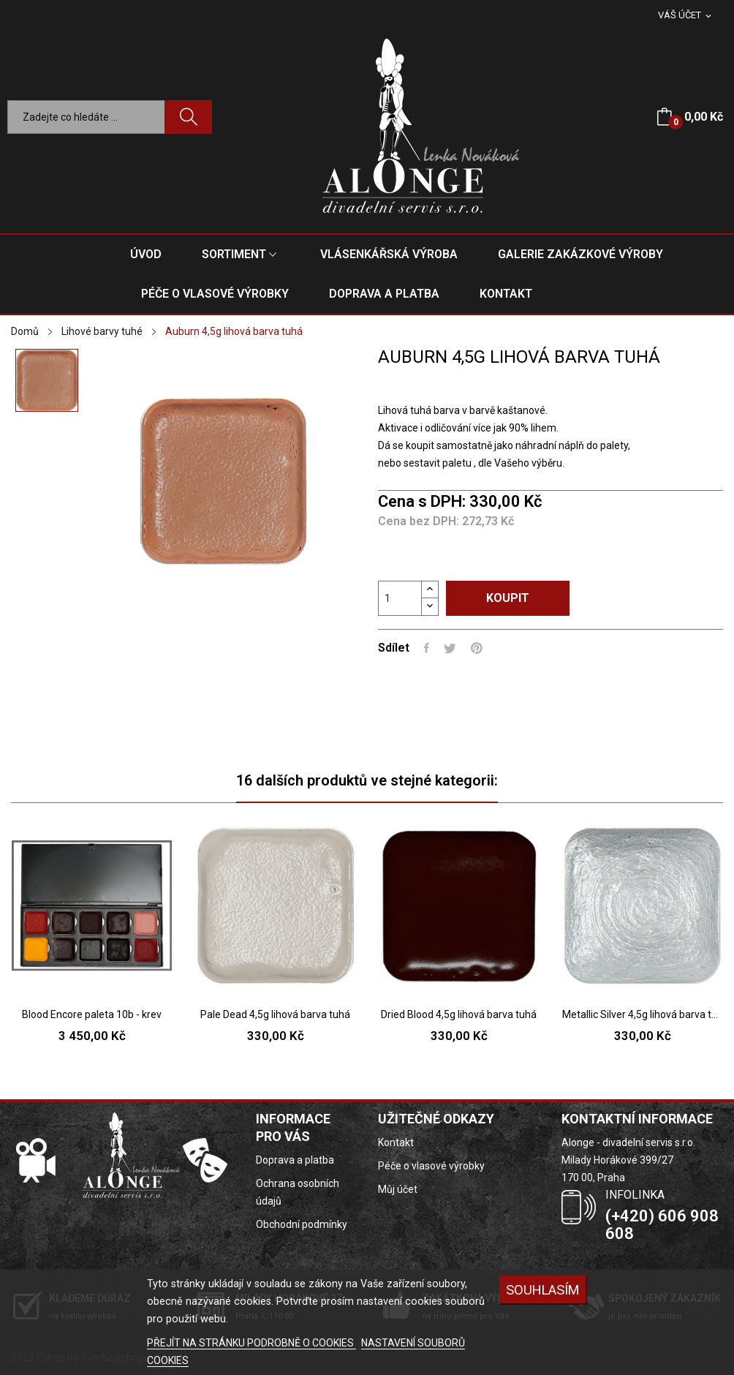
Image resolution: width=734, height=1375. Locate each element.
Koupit (507, 598)
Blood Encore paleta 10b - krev (92, 1014)
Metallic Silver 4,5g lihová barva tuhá (642, 1014)
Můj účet (397, 1189)
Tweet (450, 648)
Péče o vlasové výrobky (431, 1166)
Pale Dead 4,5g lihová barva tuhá (275, 1014)
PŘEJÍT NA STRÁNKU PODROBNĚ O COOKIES (251, 1343)
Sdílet (426, 648)
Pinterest (477, 648)
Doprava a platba (295, 1160)
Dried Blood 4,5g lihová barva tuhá (459, 1014)
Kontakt (396, 1142)
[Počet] (400, 598)
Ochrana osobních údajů (297, 1192)
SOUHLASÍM (543, 1289)
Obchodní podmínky (301, 1224)
